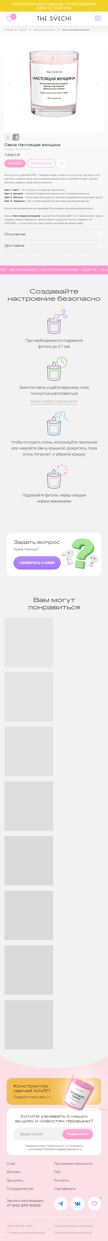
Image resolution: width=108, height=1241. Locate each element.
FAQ (57, 1172)
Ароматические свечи (44, 30)
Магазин (13, 1172)
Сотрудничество (20, 1188)
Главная (8, 30)
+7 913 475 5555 (24, 1206)
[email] (54, 1134)
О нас (11, 1163)
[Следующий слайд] (98, 84)
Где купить (15, 1180)
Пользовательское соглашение (73, 1225)
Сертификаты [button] (65, 1188)
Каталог (23, 30)
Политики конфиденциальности (62, 1149)
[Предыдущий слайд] (10, 84)
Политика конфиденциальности (73, 1232)
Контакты (61, 1180)
